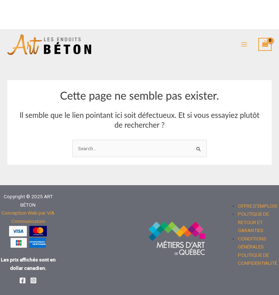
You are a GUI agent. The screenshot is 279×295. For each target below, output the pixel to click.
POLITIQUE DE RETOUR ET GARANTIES (253, 222)
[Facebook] (22, 280)
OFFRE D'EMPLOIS (258, 206)
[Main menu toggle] (244, 44)
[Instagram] (33, 280)
